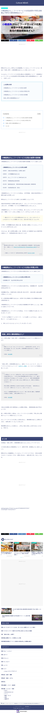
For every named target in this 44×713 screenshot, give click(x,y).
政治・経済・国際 (7, 674)
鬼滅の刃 (7, 698)
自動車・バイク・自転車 (9, 685)
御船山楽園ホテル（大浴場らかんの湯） (12, 638)
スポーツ (5, 654)
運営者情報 (27, 706)
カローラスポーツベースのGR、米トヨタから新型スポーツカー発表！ (19, 627)
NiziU (6, 690)
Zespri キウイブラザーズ (11, 671)
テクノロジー (6, 661)
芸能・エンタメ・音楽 (8, 688)
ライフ (4, 668)
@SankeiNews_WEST (31, 247)
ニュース (5, 665)
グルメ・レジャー (4, 8)
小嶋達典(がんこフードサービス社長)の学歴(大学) (18, 120)
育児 (4, 681)
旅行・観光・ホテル (8, 678)
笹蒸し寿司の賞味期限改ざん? (13, 123)
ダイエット (6, 658)
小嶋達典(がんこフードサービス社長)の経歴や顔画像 (19, 117)
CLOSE (39, 113)
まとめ (7, 126)
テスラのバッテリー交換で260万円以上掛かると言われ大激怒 (17, 630)
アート (6, 693)
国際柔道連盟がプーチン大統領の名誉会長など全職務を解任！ (17, 641)
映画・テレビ (8, 695)
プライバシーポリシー (19, 706)
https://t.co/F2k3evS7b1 (20, 247)
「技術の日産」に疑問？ (8, 634)
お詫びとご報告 (23, 366)
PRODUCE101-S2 (9, 692)
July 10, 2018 (31, 253)
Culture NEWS (22, 3)
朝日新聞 (10, 354)
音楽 (6, 697)
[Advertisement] (22, 55)
